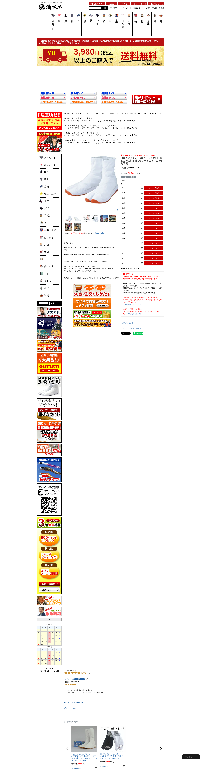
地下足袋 (81, 113)
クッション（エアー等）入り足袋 (91, 140)
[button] (67, 749)
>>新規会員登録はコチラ (134, 314)
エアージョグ (112, 140)
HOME (67, 113)
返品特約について (127, 323)
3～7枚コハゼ (92, 133)
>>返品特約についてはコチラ (133, 304)
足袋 (73, 113)
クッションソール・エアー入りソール (102, 126)
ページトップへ (190, 757)
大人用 (89, 118)
